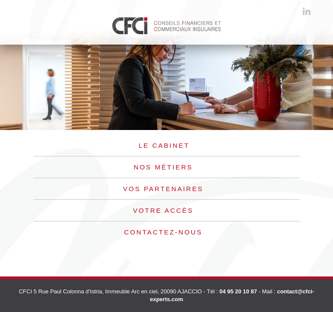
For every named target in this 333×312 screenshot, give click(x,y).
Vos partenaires (163, 188)
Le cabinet (164, 145)
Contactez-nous (163, 232)
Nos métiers (163, 167)
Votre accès (163, 210)
